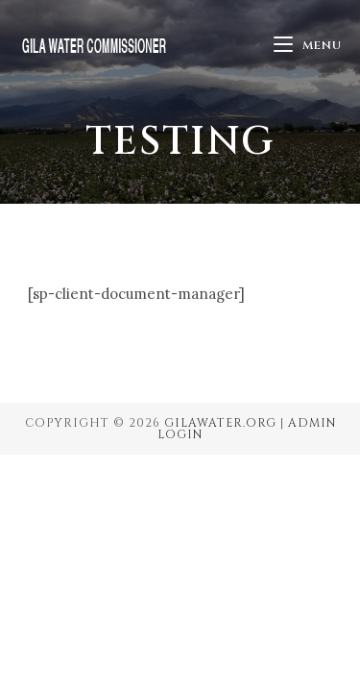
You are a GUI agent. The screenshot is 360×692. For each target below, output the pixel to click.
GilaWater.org (220, 423)
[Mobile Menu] (308, 45)
